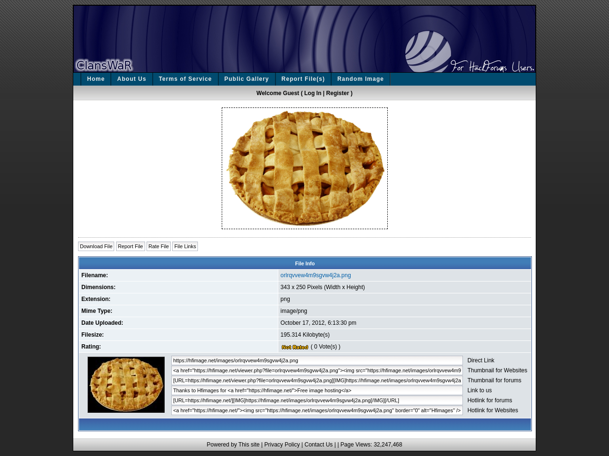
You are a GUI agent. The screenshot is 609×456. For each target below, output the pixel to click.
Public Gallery (247, 79)
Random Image (360, 79)
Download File (96, 246)
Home (96, 79)
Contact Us (318, 444)
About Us (131, 79)
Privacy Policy (282, 444)
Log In (313, 93)
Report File (130, 246)
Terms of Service (185, 79)
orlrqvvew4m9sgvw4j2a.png (316, 275)
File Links (185, 246)
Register (337, 93)
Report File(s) (303, 79)
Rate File (158, 246)
